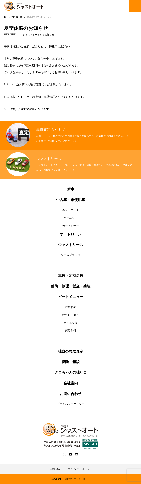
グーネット (71, 217)
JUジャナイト (70, 209)
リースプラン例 (70, 254)
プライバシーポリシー (71, 403)
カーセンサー (70, 225)
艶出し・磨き (70, 314)
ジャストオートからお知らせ (38, 34)
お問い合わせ (56, 469)
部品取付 (70, 330)
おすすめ (70, 307)
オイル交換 (71, 322)
